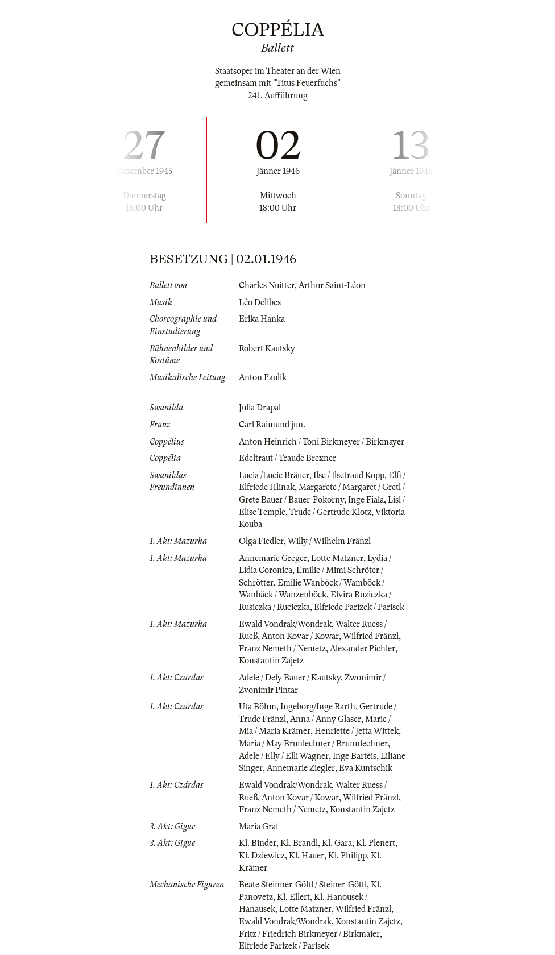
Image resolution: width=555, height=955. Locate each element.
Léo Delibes (260, 302)
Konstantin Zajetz (271, 660)
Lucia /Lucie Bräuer (274, 475)
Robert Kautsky (267, 348)
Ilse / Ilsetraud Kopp (348, 475)
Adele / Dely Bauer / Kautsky (290, 677)
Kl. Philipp (347, 855)
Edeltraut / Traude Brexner (287, 458)
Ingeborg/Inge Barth (317, 706)
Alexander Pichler (362, 648)
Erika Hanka (262, 318)
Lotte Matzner (337, 558)
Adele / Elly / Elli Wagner (284, 756)
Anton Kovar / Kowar (300, 636)
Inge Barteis (354, 756)
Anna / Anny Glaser (325, 719)
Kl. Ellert (293, 897)
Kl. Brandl (299, 843)
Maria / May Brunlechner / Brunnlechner (313, 743)
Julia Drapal (260, 407)
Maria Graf (259, 826)
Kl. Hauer (306, 855)
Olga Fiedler (261, 541)
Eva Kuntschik (365, 768)
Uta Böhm (257, 706)
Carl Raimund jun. (272, 424)
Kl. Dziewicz (262, 855)
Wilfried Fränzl (371, 636)
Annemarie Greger (273, 558)
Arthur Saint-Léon (332, 285)
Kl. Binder (257, 843)
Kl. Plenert (375, 843)
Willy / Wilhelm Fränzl (329, 541)
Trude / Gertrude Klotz (330, 512)
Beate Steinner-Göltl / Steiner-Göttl (303, 884)
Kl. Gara (337, 843)
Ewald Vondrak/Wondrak (285, 624)
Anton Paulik (263, 377)
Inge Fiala (366, 499)
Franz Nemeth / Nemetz (282, 648)
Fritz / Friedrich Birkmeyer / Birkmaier (309, 934)
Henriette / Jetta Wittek (356, 731)
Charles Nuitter (267, 285)
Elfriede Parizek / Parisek (359, 607)
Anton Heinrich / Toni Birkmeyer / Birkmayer (321, 441)
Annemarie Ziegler (301, 768)
